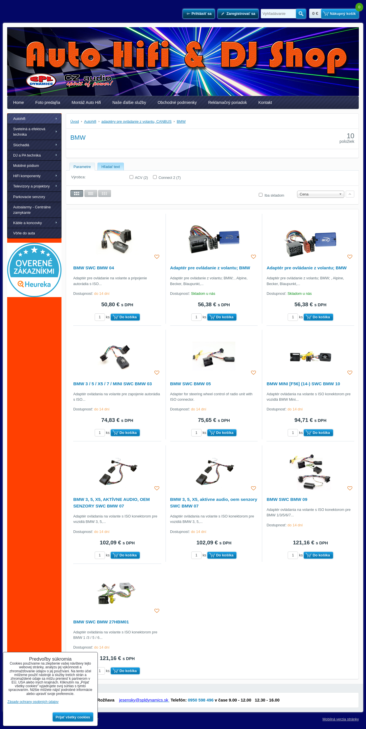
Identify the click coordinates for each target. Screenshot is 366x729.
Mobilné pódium (26, 165)
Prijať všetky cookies (73, 717)
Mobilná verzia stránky (341, 719)
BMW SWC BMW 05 (190, 383)
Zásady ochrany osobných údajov (33, 702)
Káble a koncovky (27, 223)
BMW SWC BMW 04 (93, 267)
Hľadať (301, 14)
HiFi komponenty (27, 176)
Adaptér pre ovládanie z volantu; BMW (210, 267)
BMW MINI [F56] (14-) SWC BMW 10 (303, 383)
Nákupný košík (343, 13)
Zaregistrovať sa (240, 13)
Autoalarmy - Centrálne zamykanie (32, 210)
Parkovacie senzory (29, 197)
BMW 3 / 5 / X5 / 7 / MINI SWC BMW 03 (112, 383)
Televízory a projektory (31, 186)
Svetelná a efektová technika (29, 132)
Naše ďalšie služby (129, 102)
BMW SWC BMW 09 (286, 499)
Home (18, 102)
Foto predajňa (47, 102)
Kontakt (265, 102)
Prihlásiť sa (202, 13)
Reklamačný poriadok (227, 102)
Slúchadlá (21, 145)
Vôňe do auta (24, 233)
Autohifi (19, 118)
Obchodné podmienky (177, 102)
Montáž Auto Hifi (86, 102)
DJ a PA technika (27, 155)
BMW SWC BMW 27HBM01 (101, 621)
